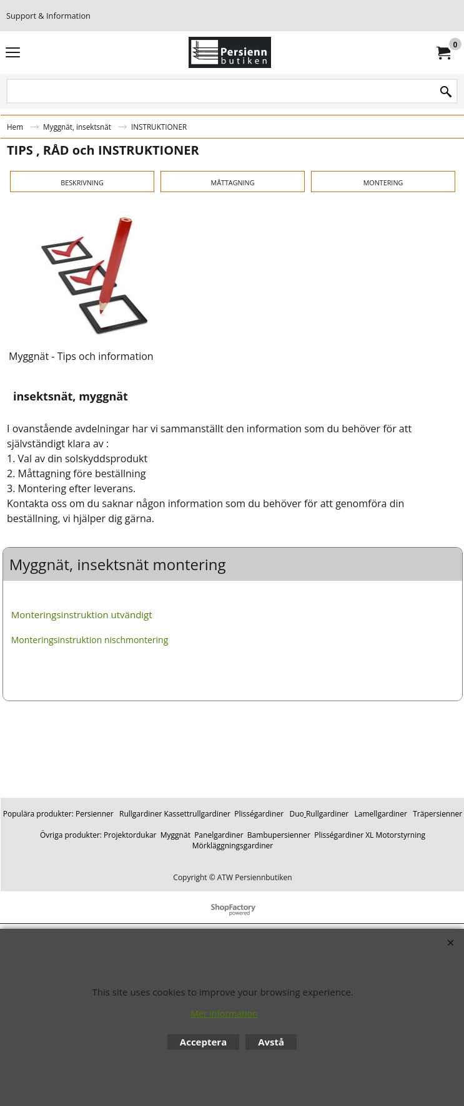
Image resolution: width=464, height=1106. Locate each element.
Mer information (223, 1013)
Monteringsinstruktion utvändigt (81, 720)
